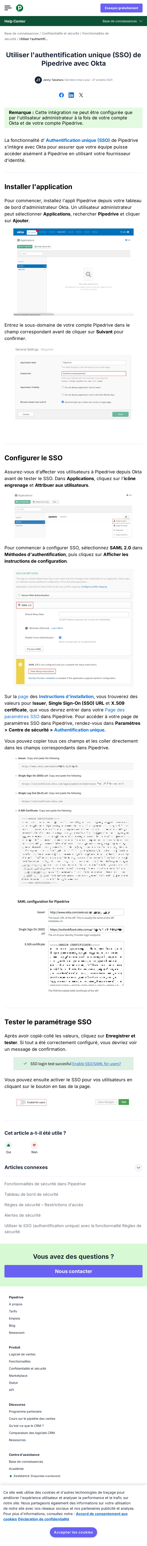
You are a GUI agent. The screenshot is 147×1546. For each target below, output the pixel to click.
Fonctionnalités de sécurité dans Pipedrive (45, 1183)
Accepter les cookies (73, 1532)
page (23, 696)
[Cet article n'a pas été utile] (34, 1145)
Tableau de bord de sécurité (31, 1194)
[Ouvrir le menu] (8, 8)
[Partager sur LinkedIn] (71, 95)
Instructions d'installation (66, 696)
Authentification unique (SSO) (78, 140)
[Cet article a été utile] (8, 1145)
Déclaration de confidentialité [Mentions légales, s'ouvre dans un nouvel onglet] (43, 1519)
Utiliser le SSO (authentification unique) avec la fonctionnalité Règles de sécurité (72, 1228)
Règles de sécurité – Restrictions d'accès (43, 1204)
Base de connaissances (21, 33)
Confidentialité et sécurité (60, 33)
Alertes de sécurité (22, 1215)
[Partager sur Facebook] (61, 95)
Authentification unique (79, 730)
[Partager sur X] (81, 95)
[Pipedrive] (19, 8)
